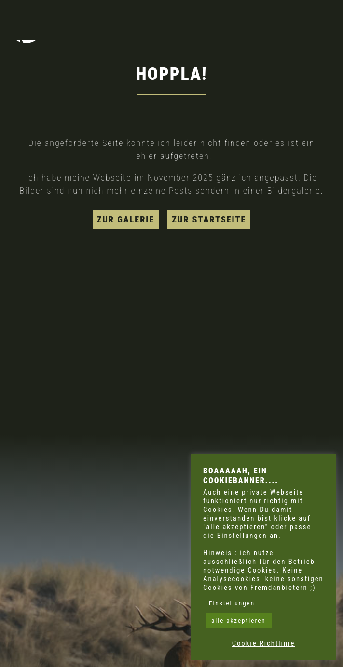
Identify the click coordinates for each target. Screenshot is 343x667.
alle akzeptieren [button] (238, 620)
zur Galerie (125, 219)
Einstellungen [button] (232, 603)
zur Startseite (209, 219)
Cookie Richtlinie (263, 643)
